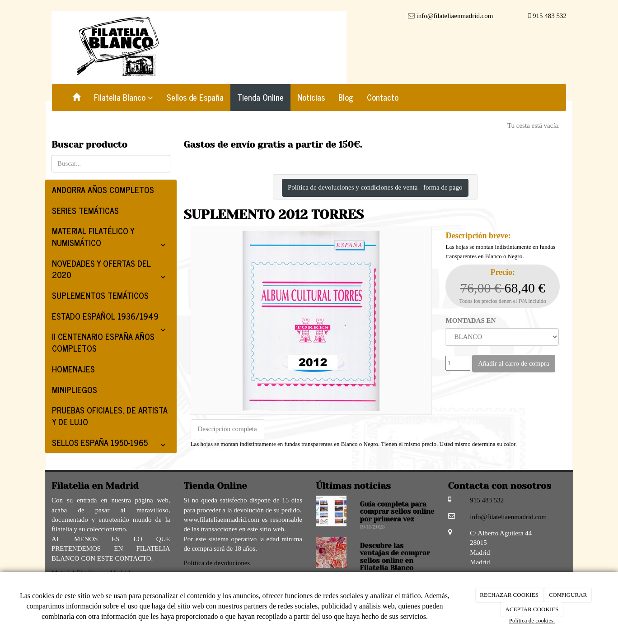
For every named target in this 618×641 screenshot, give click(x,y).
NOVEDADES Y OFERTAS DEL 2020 (111, 270)
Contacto (382, 97)
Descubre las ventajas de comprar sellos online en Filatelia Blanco (395, 557)
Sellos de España (195, 97)
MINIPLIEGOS (74, 389)
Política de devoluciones (217, 563)
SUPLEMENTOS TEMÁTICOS (100, 295)
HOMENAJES (73, 369)
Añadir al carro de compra (513, 363)
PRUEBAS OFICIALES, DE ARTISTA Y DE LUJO (110, 415)
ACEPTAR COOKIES (532, 609)
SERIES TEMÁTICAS (85, 210)
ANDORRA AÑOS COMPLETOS (103, 189)
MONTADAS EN (470, 320)
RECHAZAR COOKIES (509, 594)
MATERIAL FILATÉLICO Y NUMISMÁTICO (111, 238)
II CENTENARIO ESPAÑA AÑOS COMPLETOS (103, 342)
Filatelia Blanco (123, 97)
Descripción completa (227, 428)
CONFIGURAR (568, 594)
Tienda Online (260, 97)
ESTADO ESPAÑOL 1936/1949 (111, 318)
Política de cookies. (532, 620)
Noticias (311, 97)
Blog (345, 97)
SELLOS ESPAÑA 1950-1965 (111, 444)
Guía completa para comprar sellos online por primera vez (397, 511)
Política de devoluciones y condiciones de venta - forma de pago (375, 187)
